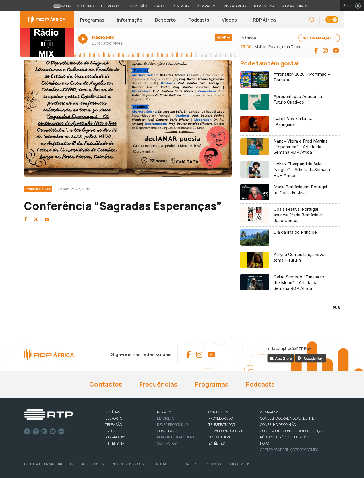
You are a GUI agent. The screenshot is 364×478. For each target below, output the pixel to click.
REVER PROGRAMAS (172, 424)
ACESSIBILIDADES (221, 437)
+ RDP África (262, 20)
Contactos (105, 384)
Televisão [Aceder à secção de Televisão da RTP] (137, 6)
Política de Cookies (87, 463)
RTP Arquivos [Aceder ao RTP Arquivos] (295, 6)
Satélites (216, 443)
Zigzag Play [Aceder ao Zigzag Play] (235, 6)
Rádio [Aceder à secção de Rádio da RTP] (160, 6)
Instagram (44, 431)
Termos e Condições (126, 463)
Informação (129, 20)
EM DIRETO (165, 418)
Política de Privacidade (45, 463)
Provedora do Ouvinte (228, 430)
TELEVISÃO (113, 424)
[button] (312, 20)
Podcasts (198, 20)
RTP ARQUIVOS (116, 437)
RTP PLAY (164, 412)
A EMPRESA (269, 412)
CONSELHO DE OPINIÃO (278, 424)
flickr (61, 431)
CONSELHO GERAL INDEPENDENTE (287, 418)
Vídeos (229, 20)
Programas (92, 20)
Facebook (27, 431)
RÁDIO (110, 430)
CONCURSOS (167, 430)
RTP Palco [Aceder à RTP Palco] (207, 6)
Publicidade (158, 463)
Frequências (158, 384)
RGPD (264, 443)
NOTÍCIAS (112, 412)
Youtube (53, 431)
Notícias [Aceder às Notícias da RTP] (85, 6)
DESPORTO (113, 418)
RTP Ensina (114, 443)
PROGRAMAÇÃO (319, 37)
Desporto (165, 20)
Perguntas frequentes (177, 437)
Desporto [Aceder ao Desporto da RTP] (111, 6)
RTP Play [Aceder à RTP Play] (181, 6)
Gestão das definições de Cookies (289, 449)
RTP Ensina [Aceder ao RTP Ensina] (264, 6)
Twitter (36, 431)
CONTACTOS (218, 412)
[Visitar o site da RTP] (62, 5)
